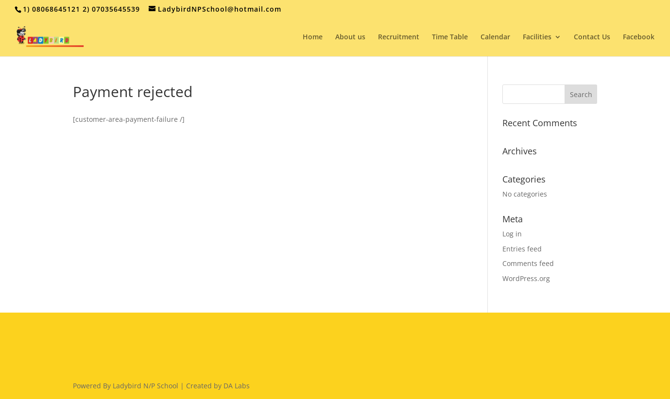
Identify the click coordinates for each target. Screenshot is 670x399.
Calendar (495, 37)
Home (313, 37)
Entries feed (522, 248)
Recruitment (398, 37)
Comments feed (528, 263)
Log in (512, 233)
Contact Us (592, 37)
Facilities (537, 37)
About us (350, 37)
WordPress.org (526, 278)
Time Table (450, 37)
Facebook (638, 37)
